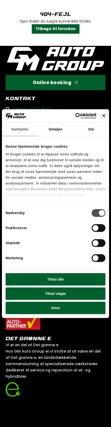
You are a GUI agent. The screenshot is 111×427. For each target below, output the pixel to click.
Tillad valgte (55, 293)
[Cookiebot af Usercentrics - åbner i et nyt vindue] (75, 116)
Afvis (55, 308)
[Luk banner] (103, 116)
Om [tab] (91, 129)
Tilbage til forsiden (55, 28)
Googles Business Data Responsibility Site (53, 189)
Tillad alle (55, 279)
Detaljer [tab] (55, 129)
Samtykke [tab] (19, 129)
